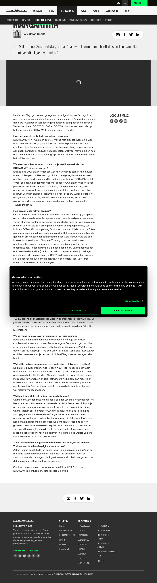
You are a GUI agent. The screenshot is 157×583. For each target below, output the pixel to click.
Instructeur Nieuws (42, 20)
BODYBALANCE (83, 539)
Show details (132, 301)
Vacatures (62, 544)
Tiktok (38, 556)
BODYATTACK (82, 544)
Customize (78, 310)
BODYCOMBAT (83, 535)
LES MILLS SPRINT (104, 530)
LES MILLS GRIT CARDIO (106, 551)
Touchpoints (95, 20)
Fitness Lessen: (84, 525)
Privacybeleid (64, 548)
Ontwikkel (26, 20)
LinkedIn (29, 556)
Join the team (60, 20)
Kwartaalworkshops (78, 20)
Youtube (125, 121)
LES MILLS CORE (84, 558)
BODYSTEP (82, 553)
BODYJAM (81, 548)
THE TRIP (101, 560)
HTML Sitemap (88, 574)
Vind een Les (139, 3)
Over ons (62, 525)
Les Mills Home (16, 10)
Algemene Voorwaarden (62, 574)
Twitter (121, 121)
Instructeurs (12, 20)
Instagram (116, 121)
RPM (99, 556)
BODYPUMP (82, 530)
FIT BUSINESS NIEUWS (67, 535)
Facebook (111, 121)
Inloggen (34, 550)
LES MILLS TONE (84, 562)
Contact (108, 20)
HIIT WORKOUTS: (103, 525)
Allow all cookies (123, 310)
